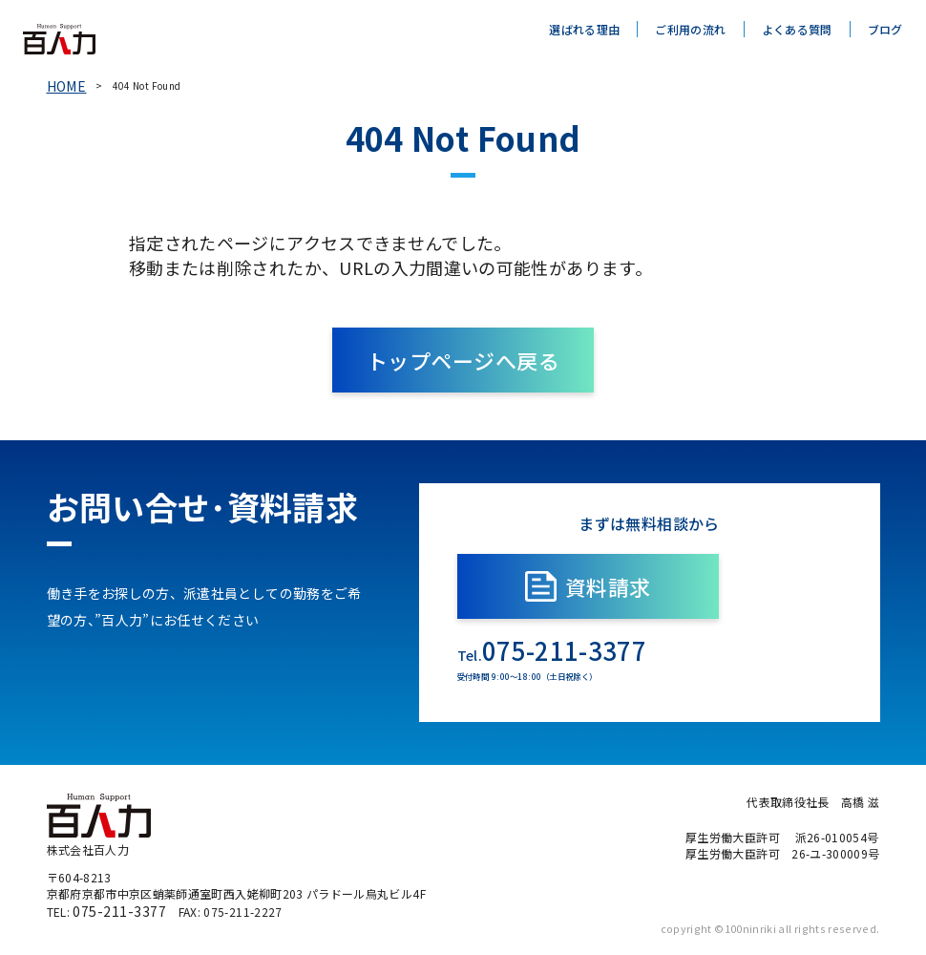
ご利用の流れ (690, 29)
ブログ (885, 29)
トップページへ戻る (462, 354)
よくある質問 (797, 29)
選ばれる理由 (584, 29)
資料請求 (649, 580)
